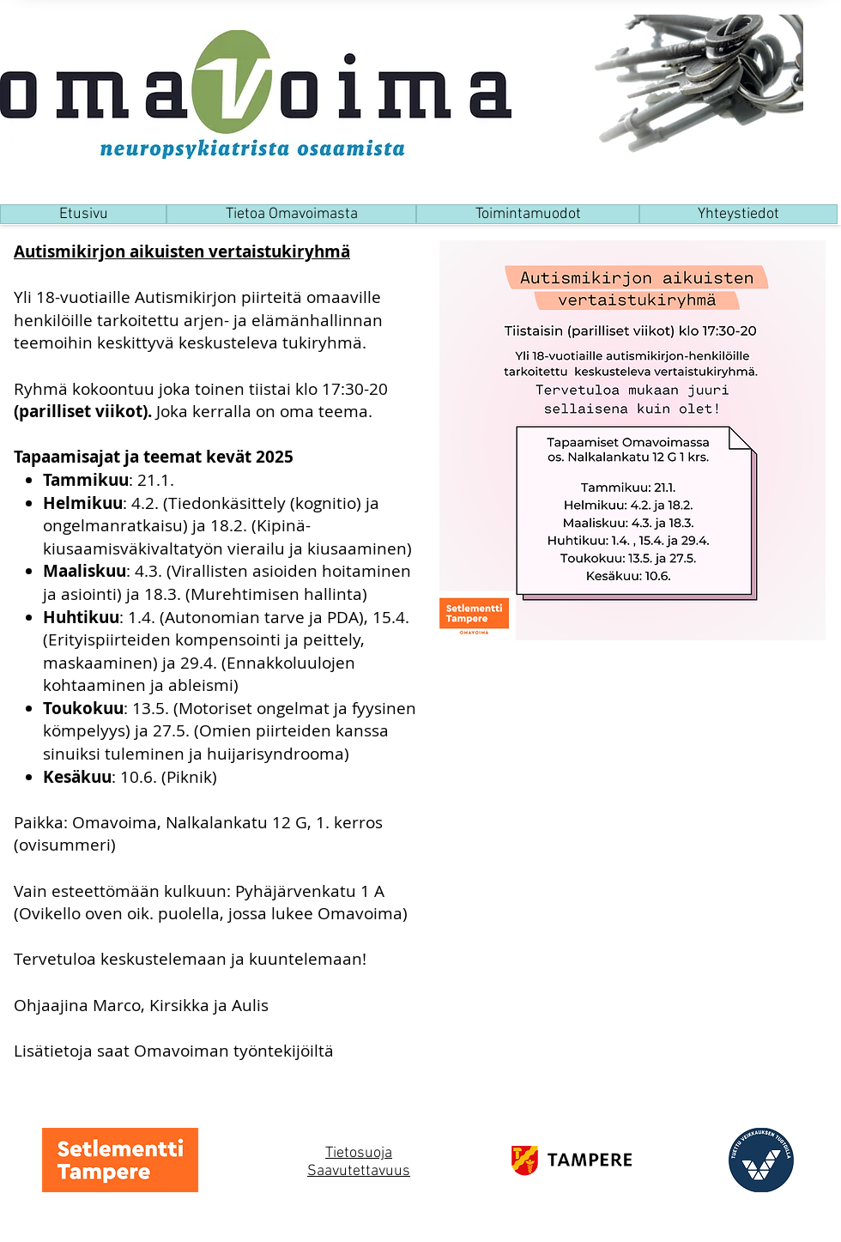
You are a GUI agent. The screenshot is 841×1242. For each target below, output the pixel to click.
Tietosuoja (358, 1153)
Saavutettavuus (358, 1171)
